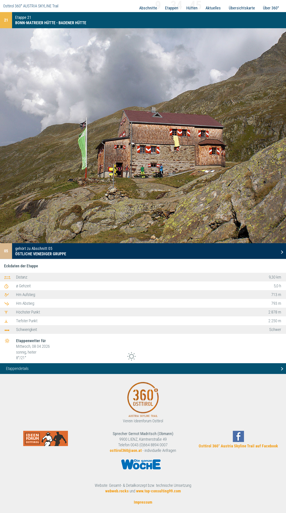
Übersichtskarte (242, 8)
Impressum (143, 502)
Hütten (192, 8)
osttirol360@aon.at (126, 450)
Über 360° (271, 8)
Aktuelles (213, 8)
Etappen (171, 8)
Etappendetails (17, 368)
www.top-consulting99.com (158, 491)
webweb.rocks (117, 491)
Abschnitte (148, 8)
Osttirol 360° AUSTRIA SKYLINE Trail (30, 6)
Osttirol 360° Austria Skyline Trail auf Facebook (238, 446)
